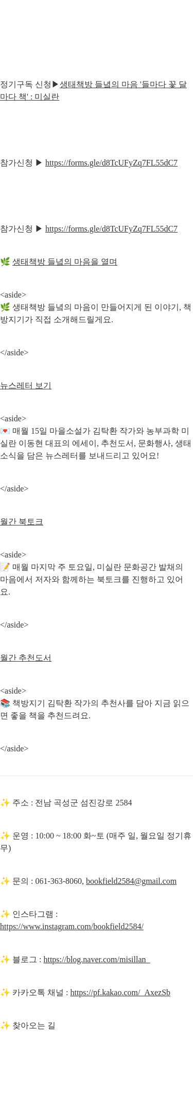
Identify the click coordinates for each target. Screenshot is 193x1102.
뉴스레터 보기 (25, 385)
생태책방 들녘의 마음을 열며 (64, 261)
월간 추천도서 (25, 657)
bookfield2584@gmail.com (131, 881)
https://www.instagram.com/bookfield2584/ (72, 926)
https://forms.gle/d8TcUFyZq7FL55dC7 (111, 162)
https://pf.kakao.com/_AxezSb (120, 992)
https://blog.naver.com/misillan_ (96, 959)
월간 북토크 (21, 521)
